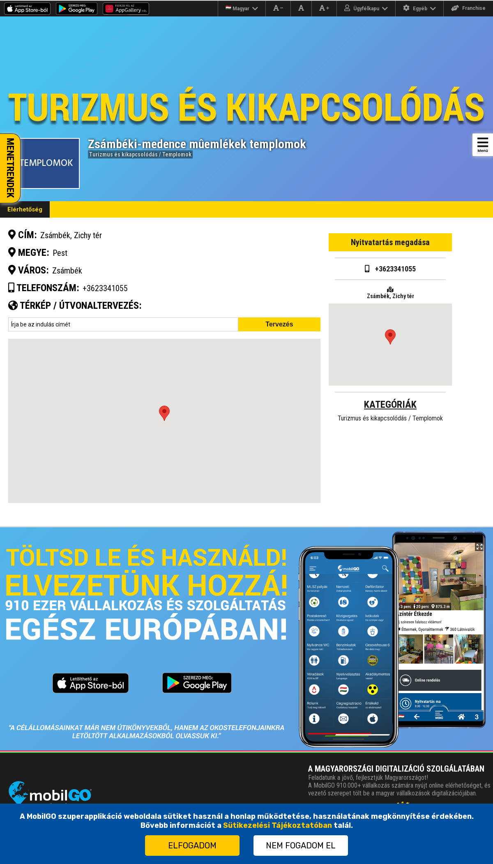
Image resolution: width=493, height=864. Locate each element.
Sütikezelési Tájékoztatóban (277, 825)
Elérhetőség (24, 209)
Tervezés (279, 324)
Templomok (176, 154)
